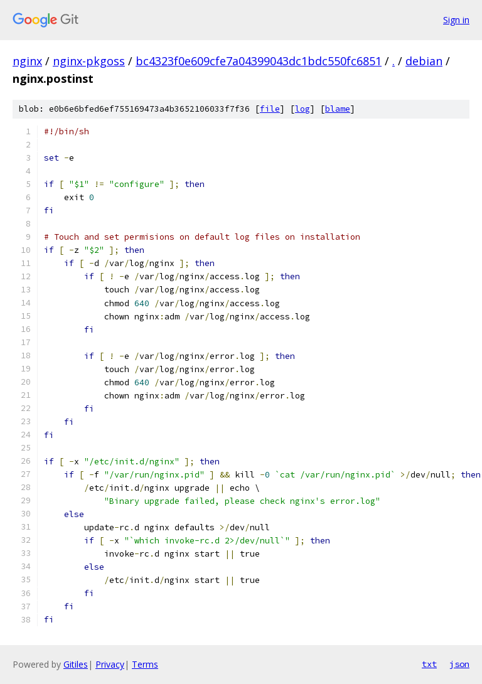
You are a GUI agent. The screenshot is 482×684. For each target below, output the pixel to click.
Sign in (456, 20)
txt (429, 664)
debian (423, 60)
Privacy (109, 664)
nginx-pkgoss (89, 60)
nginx (27, 60)
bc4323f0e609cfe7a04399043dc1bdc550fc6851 (259, 60)
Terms (145, 664)
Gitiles (75, 664)
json (459, 664)
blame (337, 109)
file (270, 109)
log (302, 109)
